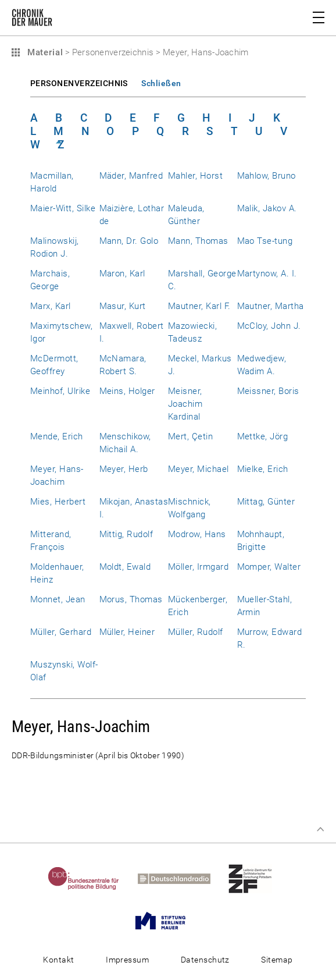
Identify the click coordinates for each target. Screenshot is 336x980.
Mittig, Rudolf (126, 534)
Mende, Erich (56, 436)
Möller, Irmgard (198, 567)
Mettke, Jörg (262, 436)
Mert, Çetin (190, 436)
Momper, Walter (269, 567)
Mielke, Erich (262, 469)
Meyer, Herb (123, 469)
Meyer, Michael (198, 469)
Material (43, 52)
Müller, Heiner (127, 632)
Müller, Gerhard (60, 632)
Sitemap (276, 959)
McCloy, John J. (269, 326)
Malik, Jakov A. (267, 208)
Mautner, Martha (270, 306)
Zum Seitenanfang (320, 829)
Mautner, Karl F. (199, 306)
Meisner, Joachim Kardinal (185, 404)
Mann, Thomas (198, 241)
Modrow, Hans (197, 534)
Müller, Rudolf (195, 632)
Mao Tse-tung (265, 241)
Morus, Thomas (131, 599)
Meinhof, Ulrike (60, 391)
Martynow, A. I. (267, 273)
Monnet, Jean (57, 599)
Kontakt (58, 959)
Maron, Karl (122, 273)
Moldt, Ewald (125, 567)
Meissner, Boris (268, 391)
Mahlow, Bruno (266, 176)
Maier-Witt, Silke (62, 208)
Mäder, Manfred (131, 176)
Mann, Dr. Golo (129, 241)
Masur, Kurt (122, 306)
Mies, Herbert (57, 501)
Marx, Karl (50, 306)
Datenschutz (205, 959)
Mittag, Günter (266, 501)
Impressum (127, 959)
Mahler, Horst (195, 176)
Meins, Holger (127, 391)
